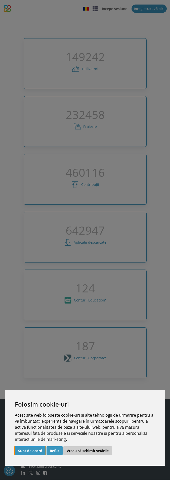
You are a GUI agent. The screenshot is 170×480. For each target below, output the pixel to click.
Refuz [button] (54, 450)
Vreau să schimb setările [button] (88, 450)
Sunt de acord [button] (30, 450)
